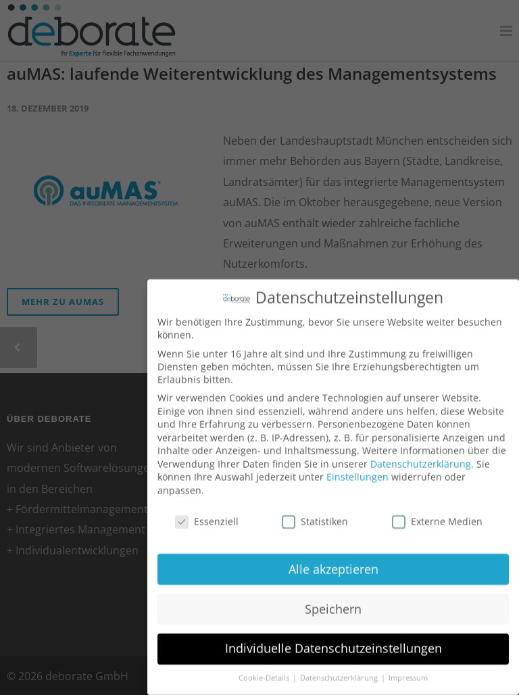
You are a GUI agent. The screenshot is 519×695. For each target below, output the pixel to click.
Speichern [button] (333, 600)
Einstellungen (357, 468)
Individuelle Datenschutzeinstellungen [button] (333, 640)
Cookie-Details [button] (265, 670)
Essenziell (207, 512)
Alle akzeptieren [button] (333, 560)
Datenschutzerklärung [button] (340, 670)
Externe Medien (437, 512)
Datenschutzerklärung (420, 455)
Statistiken (315, 512)
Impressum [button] (408, 670)
